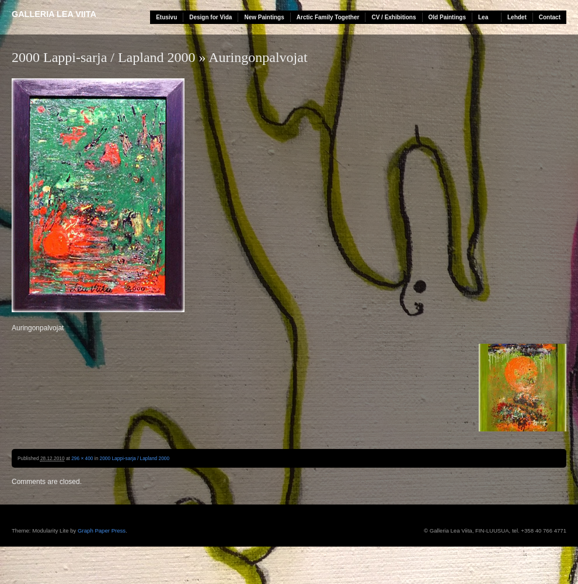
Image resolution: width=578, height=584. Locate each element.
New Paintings (264, 17)
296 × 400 (82, 458)
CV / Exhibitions (393, 17)
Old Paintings (447, 17)
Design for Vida (210, 17)
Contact (549, 17)
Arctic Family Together (328, 17)
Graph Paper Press (102, 530)
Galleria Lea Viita (54, 14)
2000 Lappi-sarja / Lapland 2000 (104, 57)
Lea (483, 17)
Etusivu (166, 17)
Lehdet (517, 17)
